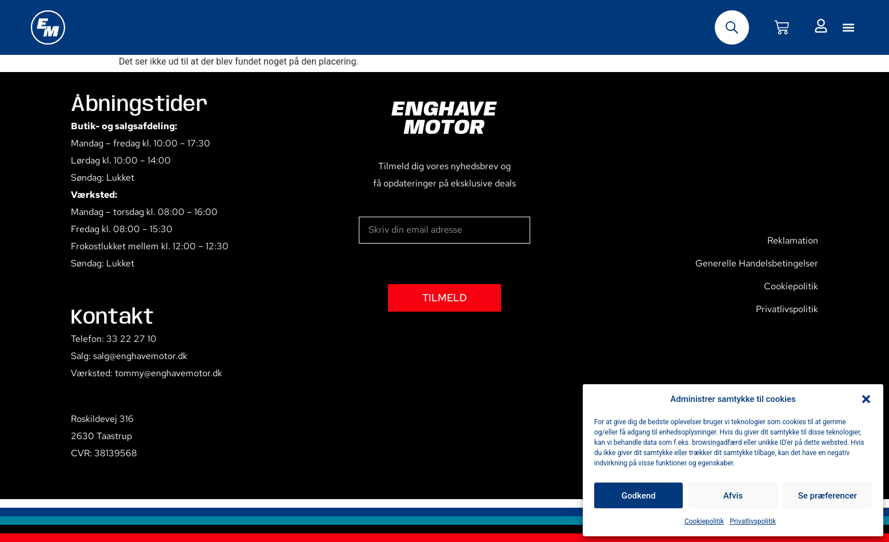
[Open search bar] (732, 27)
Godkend (639, 496)
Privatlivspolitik (753, 521)
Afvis (733, 496)
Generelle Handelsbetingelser (756, 263)
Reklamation (792, 240)
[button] (866, 399)
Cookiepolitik (704, 521)
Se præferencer (827, 496)
